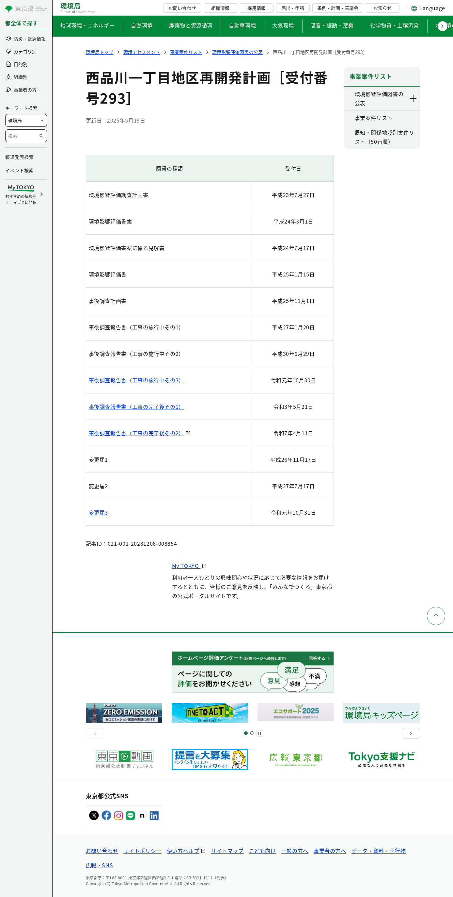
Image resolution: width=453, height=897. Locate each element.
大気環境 (283, 25)
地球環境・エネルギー (87, 25)
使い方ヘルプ (183, 851)
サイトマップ (227, 851)
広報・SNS (99, 865)
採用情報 (256, 8)
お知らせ (382, 8)
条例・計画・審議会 (337, 8)
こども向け (262, 851)
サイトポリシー (142, 851)
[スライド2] (252, 733)
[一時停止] (260, 733)
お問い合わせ (182, 8)
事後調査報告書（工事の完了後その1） (136, 406)
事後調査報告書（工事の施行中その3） (136, 380)
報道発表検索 (19, 157)
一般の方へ (294, 851)
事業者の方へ (330, 851)
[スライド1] (246, 733)
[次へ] (411, 733)
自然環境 (142, 25)
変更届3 (98, 512)
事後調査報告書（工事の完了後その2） (136, 433)
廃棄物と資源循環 (190, 25)
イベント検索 (19, 170)
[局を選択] (26, 120)
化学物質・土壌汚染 (394, 25)
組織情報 (220, 8)
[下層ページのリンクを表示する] (413, 98)
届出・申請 (292, 8)
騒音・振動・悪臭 (332, 25)
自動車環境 (242, 25)
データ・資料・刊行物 (378, 851)
